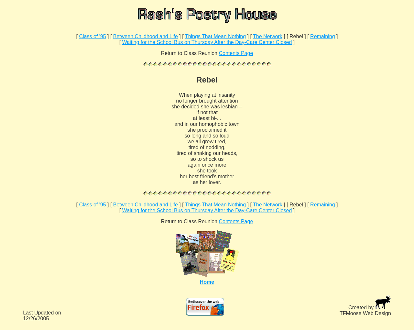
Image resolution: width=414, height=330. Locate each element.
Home (207, 282)
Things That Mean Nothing (215, 36)
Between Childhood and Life (145, 36)
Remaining (322, 36)
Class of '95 (92, 36)
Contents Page (236, 53)
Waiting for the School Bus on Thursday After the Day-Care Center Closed (207, 42)
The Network (267, 36)
